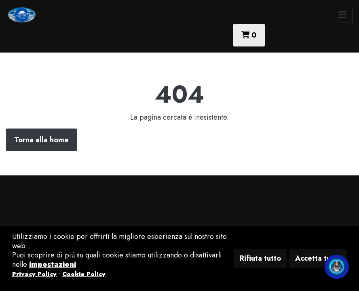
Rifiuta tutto (260, 258)
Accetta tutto (318, 258)
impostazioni (52, 264)
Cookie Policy (84, 274)
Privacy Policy (34, 274)
